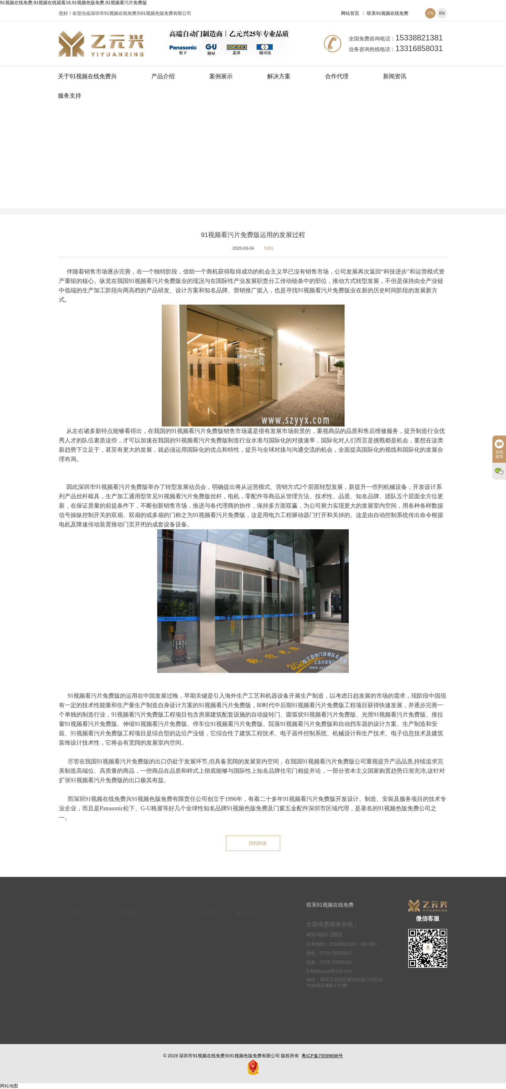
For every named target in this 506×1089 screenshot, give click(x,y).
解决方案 (279, 76)
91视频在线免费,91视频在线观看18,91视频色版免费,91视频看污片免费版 (73, 2)
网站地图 (9, 1085)
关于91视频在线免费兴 (87, 76)
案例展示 (221, 76)
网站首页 (350, 13)
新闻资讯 (394, 76)
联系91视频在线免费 (387, 13)
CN (430, 13)
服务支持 (69, 95)
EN (442, 13)
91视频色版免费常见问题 (292, 165)
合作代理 (336, 76)
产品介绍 (163, 76)
